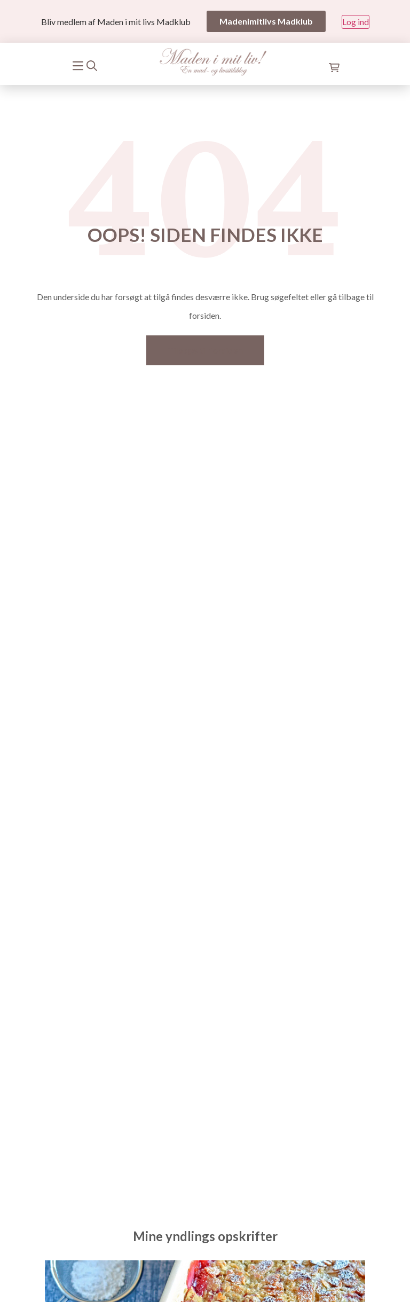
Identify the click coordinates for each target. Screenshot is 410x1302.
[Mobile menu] (78, 64)
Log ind (355, 22)
